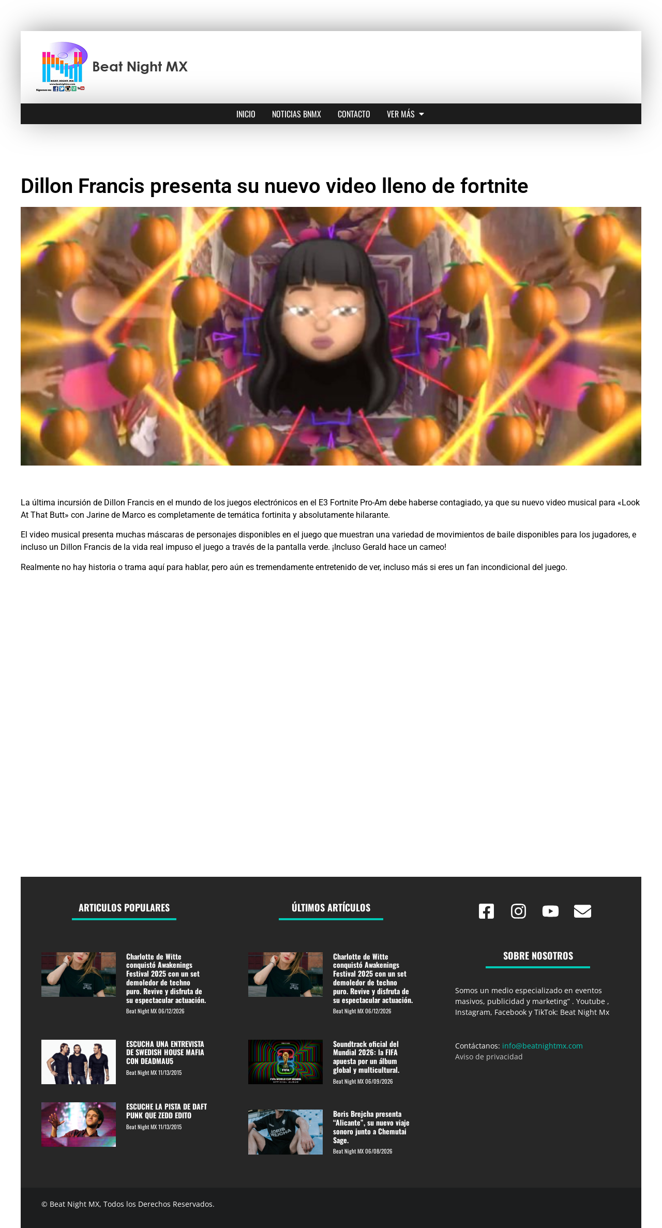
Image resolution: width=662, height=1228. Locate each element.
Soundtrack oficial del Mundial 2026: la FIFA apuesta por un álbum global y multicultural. (366, 1056)
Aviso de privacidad (489, 1056)
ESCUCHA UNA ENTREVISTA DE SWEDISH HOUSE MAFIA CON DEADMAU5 (165, 1052)
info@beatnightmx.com (542, 1046)
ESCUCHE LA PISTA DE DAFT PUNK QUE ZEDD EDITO (166, 1110)
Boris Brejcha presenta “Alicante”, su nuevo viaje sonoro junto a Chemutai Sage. (371, 1126)
